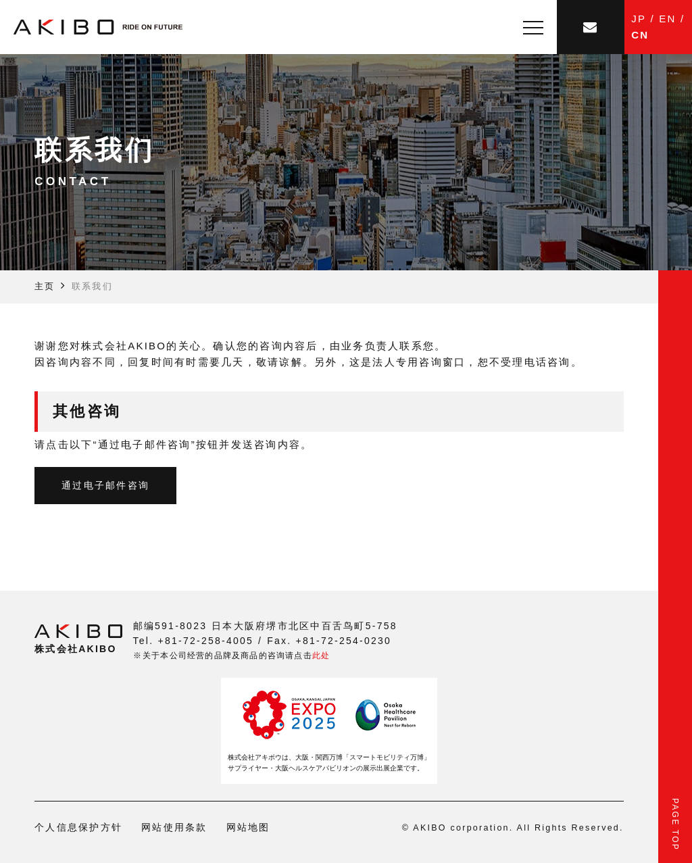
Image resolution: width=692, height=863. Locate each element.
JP (638, 18)
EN (667, 18)
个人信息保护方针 (78, 827)
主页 (44, 286)
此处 (321, 655)
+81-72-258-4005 (205, 640)
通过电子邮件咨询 (105, 485)
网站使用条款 (174, 827)
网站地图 (248, 827)
